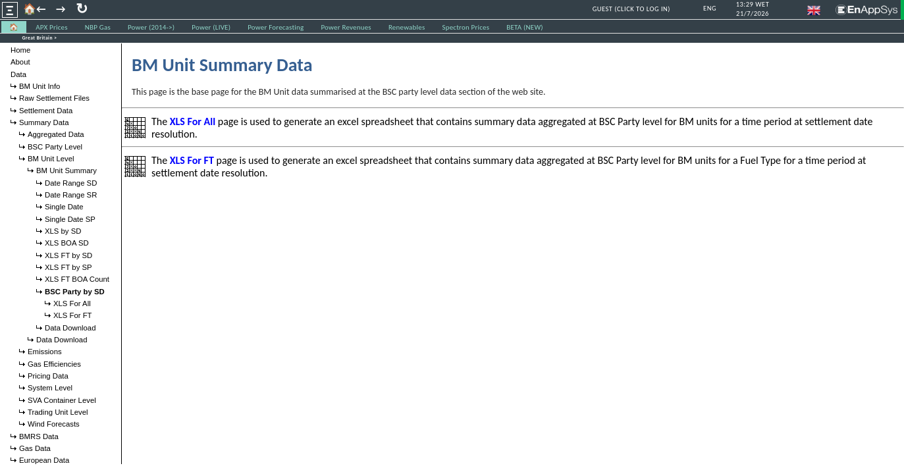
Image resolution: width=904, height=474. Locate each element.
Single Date (64, 207)
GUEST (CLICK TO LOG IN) (631, 9)
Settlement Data (45, 111)
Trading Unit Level (58, 412)
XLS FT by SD (68, 255)
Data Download (70, 328)
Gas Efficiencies (54, 364)
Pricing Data (48, 376)
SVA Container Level (62, 400)
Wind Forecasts (54, 424)
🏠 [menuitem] (13, 27)
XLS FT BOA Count (77, 279)
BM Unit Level (51, 159)
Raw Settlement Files (54, 98)
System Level (50, 388)
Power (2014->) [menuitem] (151, 27)
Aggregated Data (56, 134)
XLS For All (72, 303)
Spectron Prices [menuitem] (465, 27)
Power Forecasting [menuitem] (276, 27)
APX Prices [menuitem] (52, 27)
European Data (44, 460)
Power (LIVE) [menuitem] (211, 27)
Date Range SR (71, 195)
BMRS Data (39, 436)
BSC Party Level (55, 147)
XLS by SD (63, 231)
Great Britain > (39, 38)
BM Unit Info (39, 86)
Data (18, 74)
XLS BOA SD (67, 243)
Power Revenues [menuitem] (346, 27)
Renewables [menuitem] (406, 27)
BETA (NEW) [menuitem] (524, 27)
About (20, 62)
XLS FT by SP (68, 267)
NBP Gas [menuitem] (98, 27)
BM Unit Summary (66, 170)
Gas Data (35, 448)
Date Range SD (71, 183)
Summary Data (44, 122)
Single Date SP (70, 219)
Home (20, 50)
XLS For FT (72, 315)
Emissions (45, 352)
